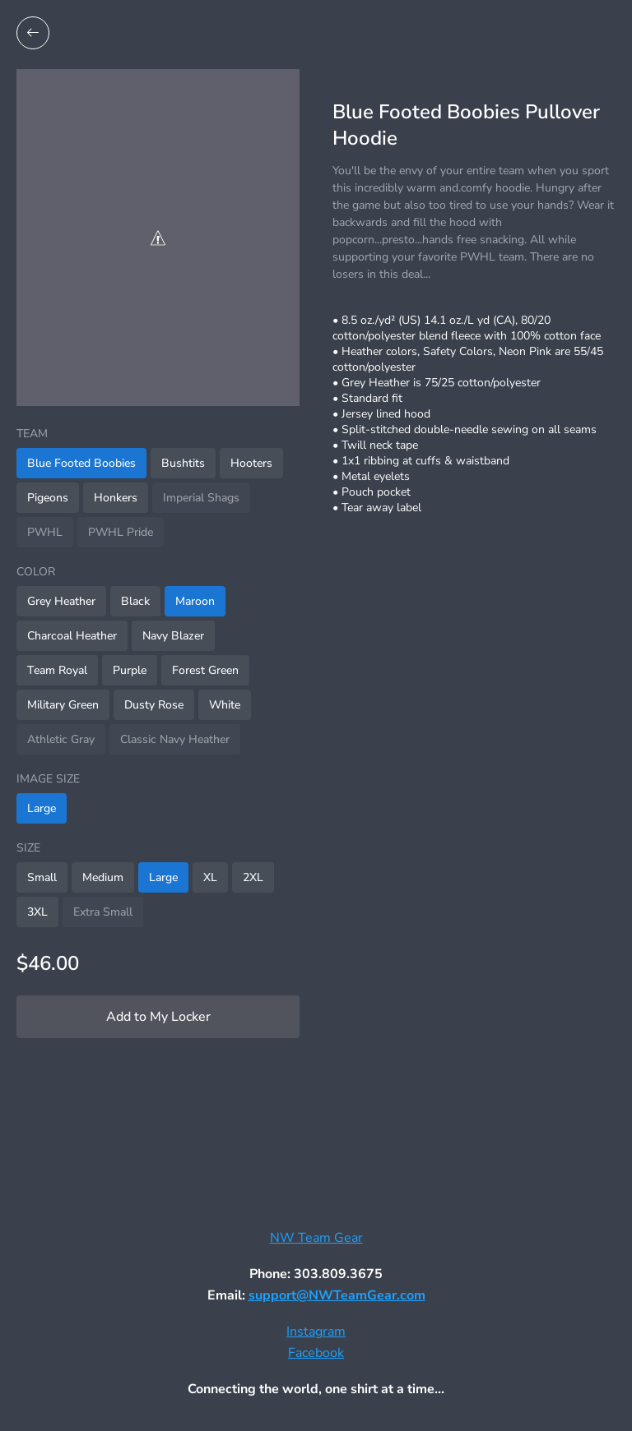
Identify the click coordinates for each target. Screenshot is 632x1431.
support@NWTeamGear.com (337, 1295)
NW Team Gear (316, 1238)
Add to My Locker (158, 1017)
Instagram (316, 1332)
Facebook (316, 1353)
